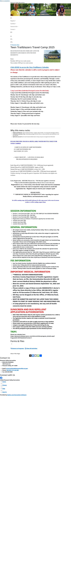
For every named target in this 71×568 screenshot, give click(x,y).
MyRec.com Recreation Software (16, 395)
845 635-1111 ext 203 (13, 370)
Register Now (15, 45)
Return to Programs (17, 348)
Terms (4, 382)
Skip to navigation (5, 1)
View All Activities (31, 348)
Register (12, 21)
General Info (13, 26)
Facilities (12, 23)
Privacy (4, 385)
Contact (12, 29)
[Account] (14, 32)
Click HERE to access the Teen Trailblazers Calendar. (29, 67)
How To (4, 392)
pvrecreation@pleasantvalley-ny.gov (17, 368)
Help (3, 388)
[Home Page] (14, 18)
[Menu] (11, 42)
